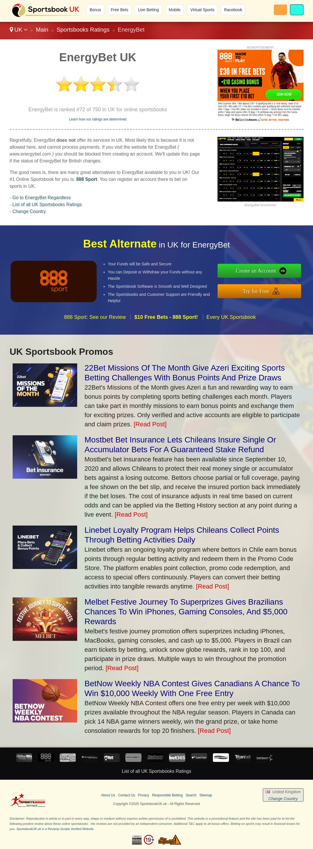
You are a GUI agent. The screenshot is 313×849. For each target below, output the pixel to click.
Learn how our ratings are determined (98, 119)
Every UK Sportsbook (231, 322)
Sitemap (205, 795)
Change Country (29, 211)
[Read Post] (150, 424)
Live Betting (148, 9)
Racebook (233, 9)
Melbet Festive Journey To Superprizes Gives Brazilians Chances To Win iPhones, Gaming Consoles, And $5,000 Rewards (186, 611)
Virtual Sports (202, 9)
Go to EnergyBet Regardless (41, 197)
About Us (108, 795)
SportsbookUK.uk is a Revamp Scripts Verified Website (55, 829)
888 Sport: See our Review (95, 322)
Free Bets (119, 9)
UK (19, 29)
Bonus (95, 9)
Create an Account (261, 271)
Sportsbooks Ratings (83, 29)
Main (42, 29)
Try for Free (262, 290)
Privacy (143, 795)
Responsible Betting (167, 795)
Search (191, 795)
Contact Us (126, 795)
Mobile (174, 9)
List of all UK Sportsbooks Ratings (47, 204)
